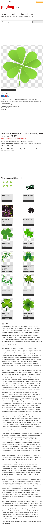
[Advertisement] (22, 34)
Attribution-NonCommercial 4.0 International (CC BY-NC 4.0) (21, 99)
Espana (11, 1)
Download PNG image (8, 89)
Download (7, 200)
